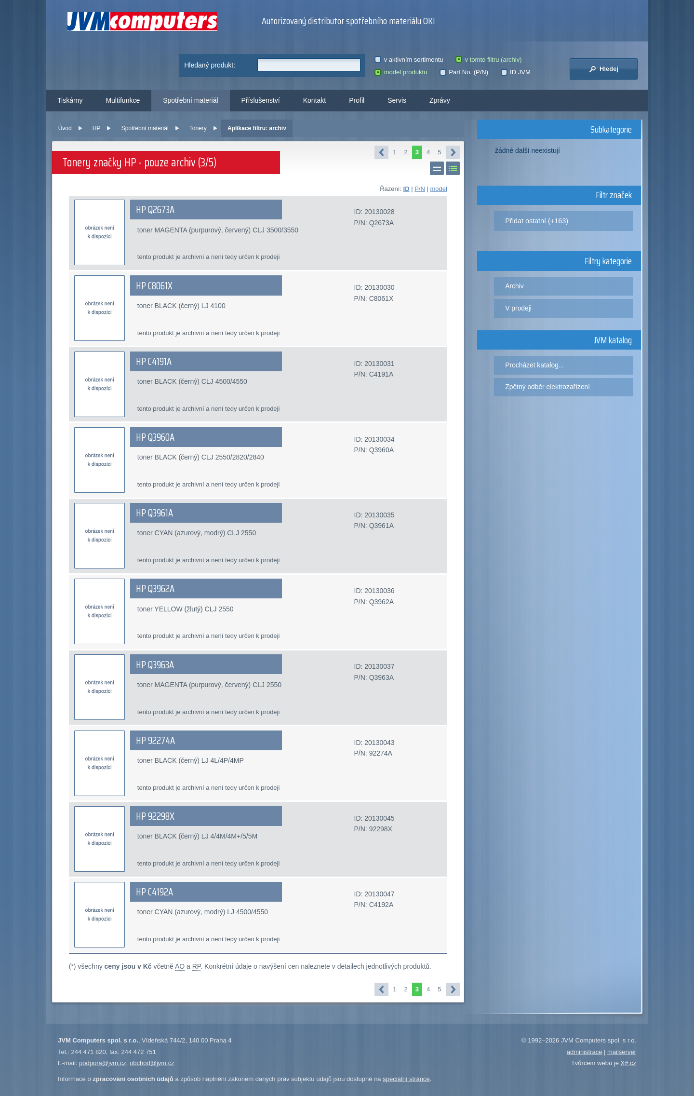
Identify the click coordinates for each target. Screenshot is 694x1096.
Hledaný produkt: (209, 65)
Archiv (514, 286)
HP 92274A (155, 740)
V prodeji (518, 308)
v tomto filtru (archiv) (488, 59)
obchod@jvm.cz (152, 1063)
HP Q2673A (155, 209)
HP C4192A (154, 892)
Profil (356, 100)
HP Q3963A (155, 665)
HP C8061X (154, 286)
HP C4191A (154, 361)
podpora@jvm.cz (102, 1063)
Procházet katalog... (534, 365)
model (438, 188)
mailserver (621, 1051)
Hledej (603, 69)
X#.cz (628, 1063)
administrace (584, 1051)
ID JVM (516, 72)
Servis (396, 100)
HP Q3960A (155, 437)
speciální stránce (406, 1078)
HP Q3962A (155, 588)
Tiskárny (69, 100)
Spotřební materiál (190, 100)
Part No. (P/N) (464, 72)
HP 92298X (155, 816)
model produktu (400, 72)
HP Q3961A (154, 513)
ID (406, 188)
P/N (419, 188)
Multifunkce (123, 100)
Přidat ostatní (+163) (536, 221)
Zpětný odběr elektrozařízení (547, 387)
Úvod (65, 128)
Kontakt (314, 100)
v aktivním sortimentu (408, 59)
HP (97, 128)
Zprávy (439, 100)
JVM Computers (142, 21)
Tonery (198, 128)
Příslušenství (260, 100)
